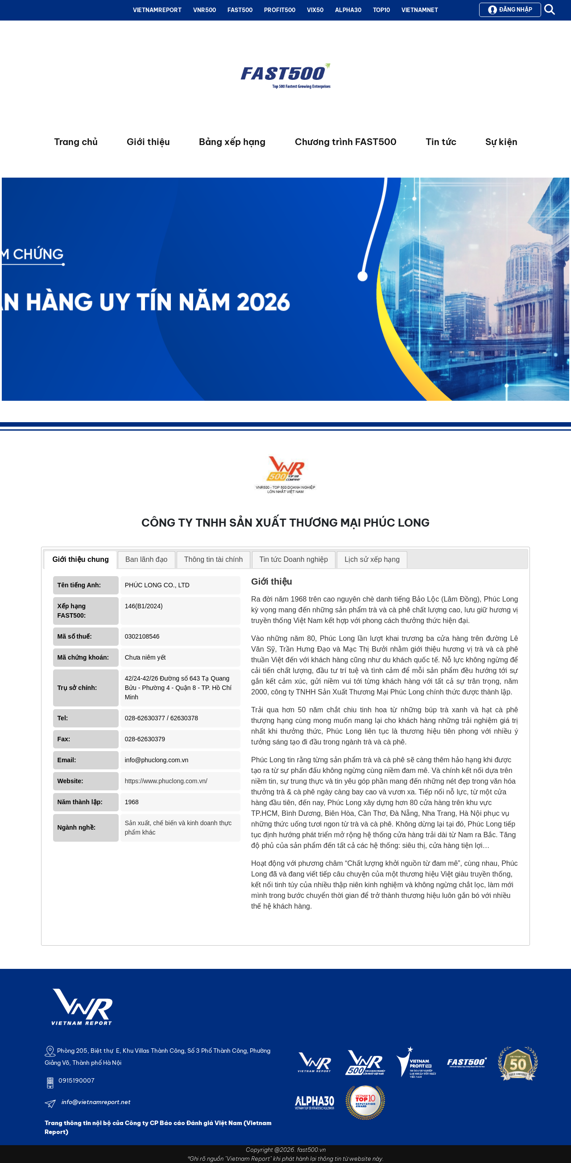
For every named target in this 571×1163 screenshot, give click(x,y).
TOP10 (381, 10)
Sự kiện (501, 141)
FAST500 (240, 10)
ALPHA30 (348, 10)
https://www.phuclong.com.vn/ (166, 781)
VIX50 (315, 10)
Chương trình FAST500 (346, 141)
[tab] (80, 560)
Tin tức (441, 141)
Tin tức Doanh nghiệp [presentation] (294, 559)
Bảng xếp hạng (232, 141)
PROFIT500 (279, 10)
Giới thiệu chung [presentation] (80, 559)
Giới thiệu (148, 141)
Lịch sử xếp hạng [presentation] (372, 559)
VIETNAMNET (419, 10)
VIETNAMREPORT (157, 10)
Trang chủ (76, 141)
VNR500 (204, 10)
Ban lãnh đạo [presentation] (146, 559)
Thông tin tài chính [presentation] (213, 559)
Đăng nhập (510, 9)
